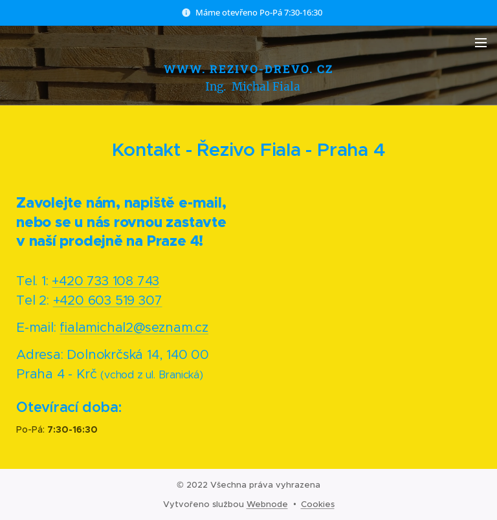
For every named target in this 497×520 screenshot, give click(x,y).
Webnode (267, 504)
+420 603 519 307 (107, 300)
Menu (481, 42)
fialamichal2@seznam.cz (134, 328)
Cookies (318, 504)
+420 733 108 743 (105, 281)
